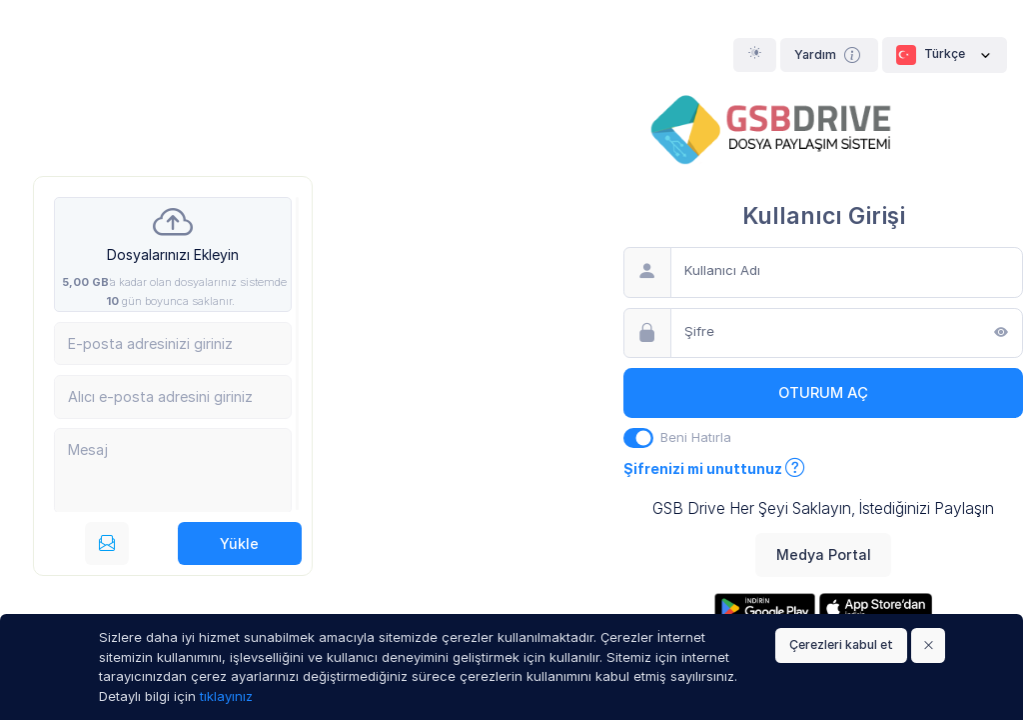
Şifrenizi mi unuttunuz (714, 468)
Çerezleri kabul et (841, 644)
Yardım (829, 55)
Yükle (239, 543)
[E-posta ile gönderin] (107, 544)
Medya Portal (823, 554)
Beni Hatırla (695, 437)
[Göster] (1001, 334)
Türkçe (944, 55)
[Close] (928, 645)
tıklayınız (226, 696)
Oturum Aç (823, 393)
